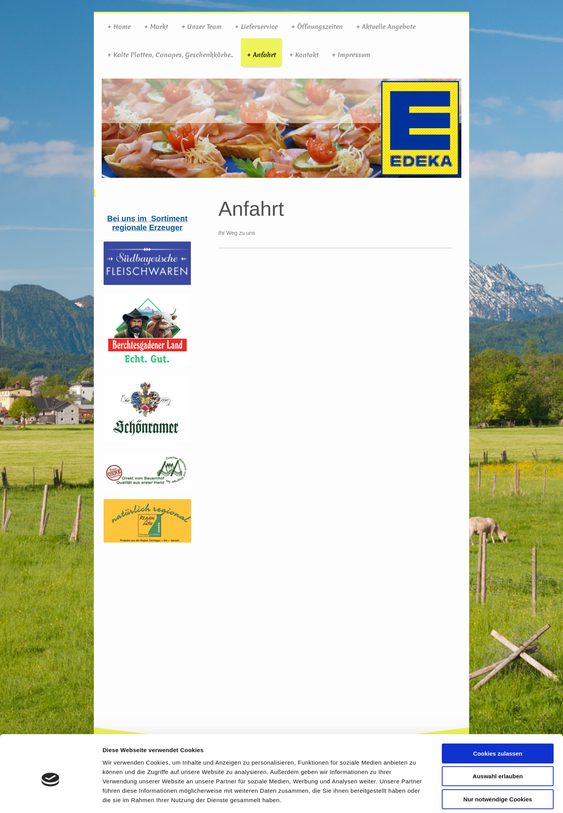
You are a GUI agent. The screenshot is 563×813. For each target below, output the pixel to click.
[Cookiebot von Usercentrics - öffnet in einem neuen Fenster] (50, 798)
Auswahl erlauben (498, 740)
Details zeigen (416, 797)
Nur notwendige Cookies (497, 763)
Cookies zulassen (497, 717)
